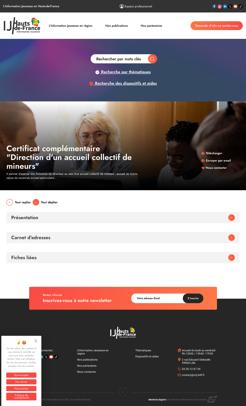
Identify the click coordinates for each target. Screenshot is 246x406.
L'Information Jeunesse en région (70, 26)
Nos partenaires (151, 26)
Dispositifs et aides (147, 356)
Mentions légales (157, 399)
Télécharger (211, 153)
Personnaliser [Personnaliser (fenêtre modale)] (21, 388)
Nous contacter (214, 168)
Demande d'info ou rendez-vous (216, 26)
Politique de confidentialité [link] (21, 396)
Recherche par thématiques (123, 72)
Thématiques (143, 350)
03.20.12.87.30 (191, 368)
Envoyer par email (216, 160)
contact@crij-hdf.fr (193, 375)
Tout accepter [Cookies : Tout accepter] (21, 375)
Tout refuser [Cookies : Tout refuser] (21, 382)
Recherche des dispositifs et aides (123, 83)
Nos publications (116, 26)
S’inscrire (193, 298)
